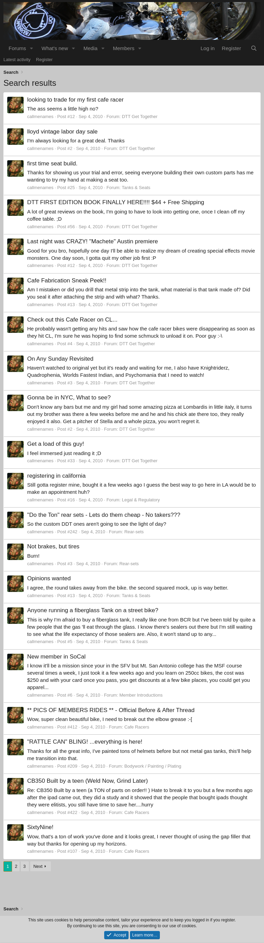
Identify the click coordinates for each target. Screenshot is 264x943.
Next (38, 866)
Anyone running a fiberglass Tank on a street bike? (92, 610)
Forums (17, 48)
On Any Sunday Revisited (60, 359)
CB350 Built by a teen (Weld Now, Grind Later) (87, 781)
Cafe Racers (136, 727)
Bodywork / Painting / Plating (152, 766)
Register (44, 59)
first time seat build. (52, 163)
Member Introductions (141, 695)
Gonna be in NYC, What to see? (69, 397)
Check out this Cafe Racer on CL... (72, 319)
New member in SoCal (56, 656)
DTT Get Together (139, 116)
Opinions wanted (49, 578)
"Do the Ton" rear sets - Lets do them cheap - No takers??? (103, 515)
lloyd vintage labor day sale (62, 131)
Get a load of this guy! (55, 444)
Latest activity (17, 59)
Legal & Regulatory (141, 499)
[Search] (254, 48)
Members (123, 48)
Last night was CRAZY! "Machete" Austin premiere (92, 241)
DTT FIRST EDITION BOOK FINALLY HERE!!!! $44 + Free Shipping (115, 202)
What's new (55, 48)
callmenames (40, 116)
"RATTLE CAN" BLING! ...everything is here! (84, 741)
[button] (31, 48)
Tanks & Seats (136, 187)
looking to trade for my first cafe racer (75, 99)
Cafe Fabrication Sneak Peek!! (67, 280)
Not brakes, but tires (53, 546)
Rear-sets (134, 531)
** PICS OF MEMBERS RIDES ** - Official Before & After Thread (111, 710)
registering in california (56, 476)
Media (91, 48)
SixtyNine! (40, 827)
